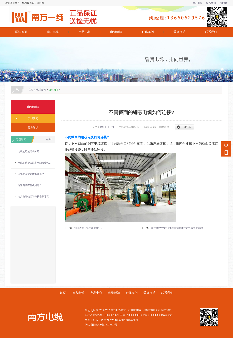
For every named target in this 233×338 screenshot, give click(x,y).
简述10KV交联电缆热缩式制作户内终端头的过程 (177, 228)
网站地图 (90, 324)
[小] (112, 126)
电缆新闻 (116, 31)
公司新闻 (53, 89)
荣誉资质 (179, 31)
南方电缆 (197, 2)
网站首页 (21, 31)
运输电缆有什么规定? (29, 185)
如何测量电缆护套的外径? (88, 228)
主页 (31, 89)
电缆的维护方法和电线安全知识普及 (34, 162)
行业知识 (31, 127)
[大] (102, 126)
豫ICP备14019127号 (106, 324)
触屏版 (224, 2)
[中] (107, 126)
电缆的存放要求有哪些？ (31, 174)
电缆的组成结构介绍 (28, 151)
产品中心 (84, 31)
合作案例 (148, 31)
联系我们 (211, 2)
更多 (48, 139)
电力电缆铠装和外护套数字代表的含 (34, 196)
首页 (63, 292)
